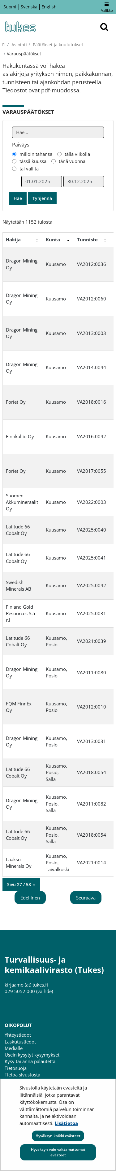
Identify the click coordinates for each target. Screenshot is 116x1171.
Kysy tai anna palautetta (30, 1061)
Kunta (53, 239)
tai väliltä (29, 168)
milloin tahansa (35, 154)
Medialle (14, 1048)
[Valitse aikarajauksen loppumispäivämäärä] (83, 181)
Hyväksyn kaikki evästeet (58, 1135)
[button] (21, 884)
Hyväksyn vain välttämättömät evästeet (58, 1152)
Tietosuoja (16, 1068)
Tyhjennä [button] (42, 198)
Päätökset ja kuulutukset (57, 45)
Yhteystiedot (18, 1035)
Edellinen (30, 898)
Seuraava (86, 898)
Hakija (13, 239)
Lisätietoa (66, 1123)
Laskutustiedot (20, 1042)
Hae (18, 198)
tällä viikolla (77, 154)
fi (4, 45)
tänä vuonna (72, 161)
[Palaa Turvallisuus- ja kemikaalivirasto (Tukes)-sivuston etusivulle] (20, 26)
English (49, 7)
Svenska (29, 7)
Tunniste (87, 239)
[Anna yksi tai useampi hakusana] (58, 132)
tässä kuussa (32, 161)
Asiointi (18, 45)
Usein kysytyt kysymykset (32, 1055)
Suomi (9, 7)
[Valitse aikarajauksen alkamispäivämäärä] (41, 181)
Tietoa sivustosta (22, 1074)
